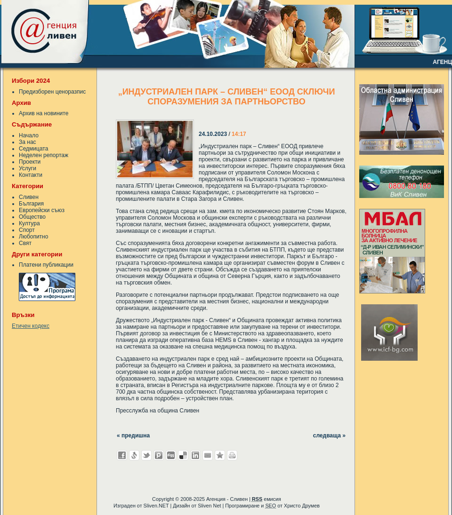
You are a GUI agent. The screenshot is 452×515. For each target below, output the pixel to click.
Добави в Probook (158, 455)
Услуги (27, 168)
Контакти (30, 175)
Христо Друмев (302, 505)
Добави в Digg (171, 455)
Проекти (29, 161)
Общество (32, 217)
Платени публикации (46, 264)
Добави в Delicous (183, 455)
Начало (29, 135)
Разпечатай (232, 455)
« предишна (133, 435)
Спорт (27, 230)
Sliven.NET (156, 505)
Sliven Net (209, 505)
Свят (25, 243)
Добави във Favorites (220, 455)
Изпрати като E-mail (207, 455)
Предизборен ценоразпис (52, 91)
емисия (266, 499)
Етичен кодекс (30, 326)
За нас (27, 142)
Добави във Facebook (122, 455)
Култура (29, 223)
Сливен (29, 197)
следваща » (329, 435)
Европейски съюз (42, 210)
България (31, 203)
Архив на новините (43, 113)
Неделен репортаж (43, 155)
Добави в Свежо (134, 455)
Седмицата (33, 148)
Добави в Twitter (146, 455)
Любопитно (33, 236)
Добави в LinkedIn (195, 455)
